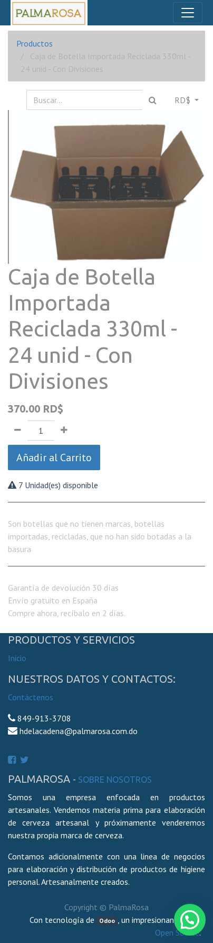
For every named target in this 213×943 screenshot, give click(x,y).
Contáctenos (30, 697)
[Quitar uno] (17, 430)
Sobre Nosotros (115, 779)
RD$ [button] (183, 100)
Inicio (17, 658)
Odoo (107, 920)
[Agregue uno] (64, 430)
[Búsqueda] (152, 100)
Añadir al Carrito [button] (54, 457)
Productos (34, 43)
